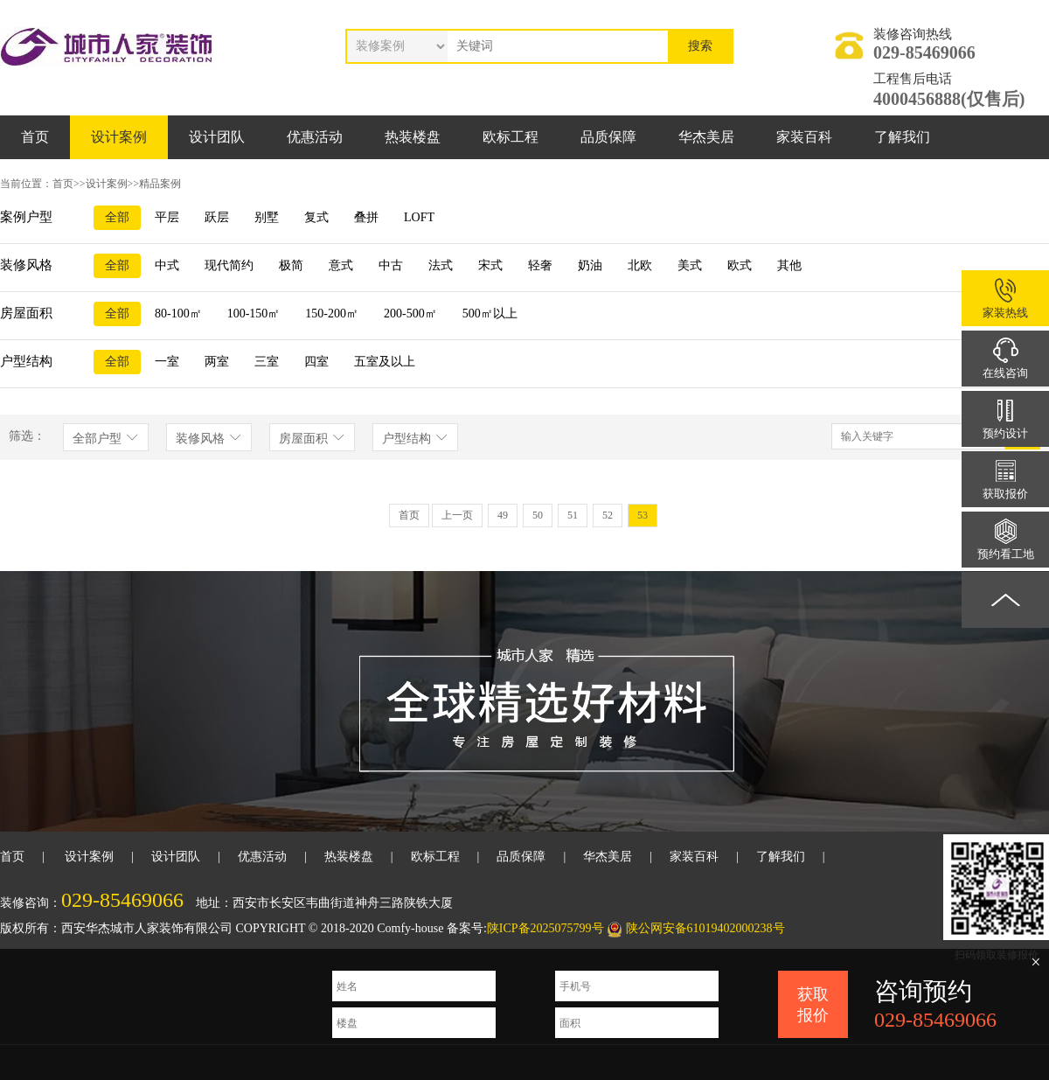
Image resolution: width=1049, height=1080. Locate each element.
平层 (167, 217)
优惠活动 (315, 136)
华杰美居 (706, 136)
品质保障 (608, 136)
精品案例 (160, 184)
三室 (266, 361)
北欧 (640, 265)
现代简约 (229, 265)
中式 (167, 265)
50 (537, 515)
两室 (217, 361)
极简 (291, 265)
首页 (35, 136)
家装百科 (804, 136)
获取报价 (813, 1005)
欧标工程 (510, 136)
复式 (316, 217)
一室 (167, 361)
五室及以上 (384, 361)
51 (572, 515)
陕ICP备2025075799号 (545, 928)
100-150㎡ (254, 313)
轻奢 (540, 265)
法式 (440, 265)
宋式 (490, 265)
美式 (689, 265)
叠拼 (366, 217)
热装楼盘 (413, 136)
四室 (316, 361)
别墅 (266, 217)
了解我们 (902, 136)
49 (502, 515)
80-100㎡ (178, 313)
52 (607, 515)
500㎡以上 (490, 313)
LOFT (419, 217)
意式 (341, 265)
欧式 (739, 265)
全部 (117, 217)
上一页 (457, 515)
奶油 (590, 265)
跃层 (217, 217)
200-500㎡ (410, 313)
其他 (789, 265)
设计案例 (119, 136)
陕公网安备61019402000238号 (705, 928)
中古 (391, 265)
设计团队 (217, 136)
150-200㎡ (331, 313)
